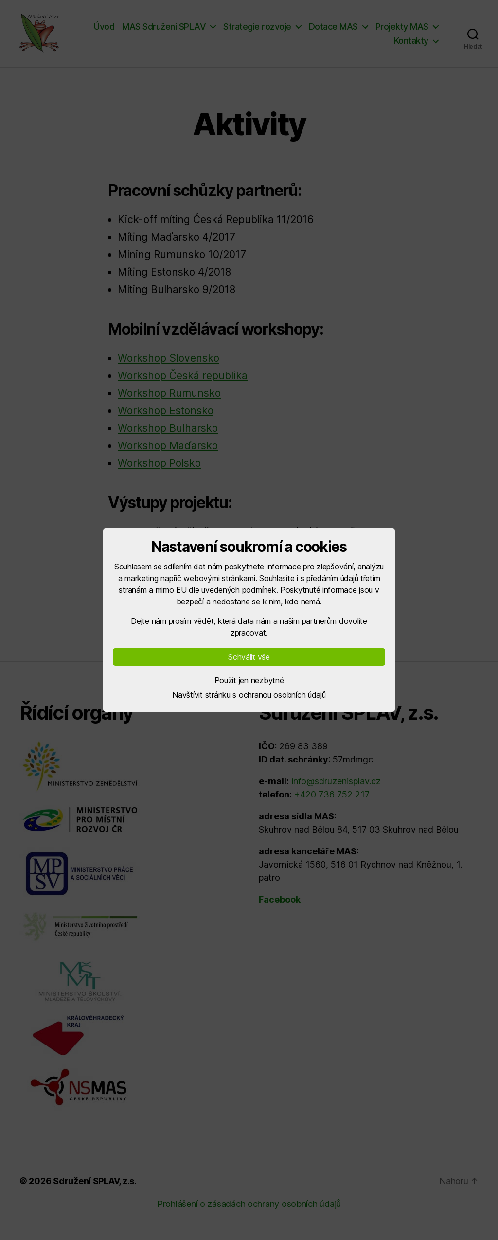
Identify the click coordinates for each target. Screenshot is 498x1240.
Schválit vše (249, 657)
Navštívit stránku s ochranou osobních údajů (248, 695)
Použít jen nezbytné (249, 680)
